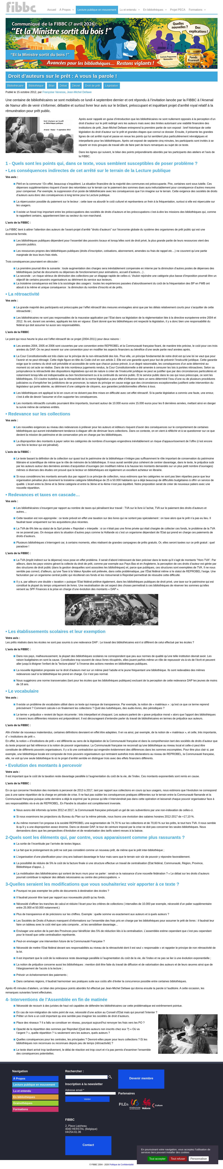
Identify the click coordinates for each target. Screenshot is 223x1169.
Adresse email (74, 1090)
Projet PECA (177, 9)
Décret (76, 85)
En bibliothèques (153, 9)
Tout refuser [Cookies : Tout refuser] (178, 1158)
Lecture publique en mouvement (96, 9)
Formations (195, 9)
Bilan (52, 85)
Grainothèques (22, 1103)
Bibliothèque (36, 85)
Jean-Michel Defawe (79, 92)
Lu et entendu (128, 9)
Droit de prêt (92, 85)
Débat (63, 85)
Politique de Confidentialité (122, 1164)
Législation (111, 85)
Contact (88, 1145)
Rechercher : (74, 1071)
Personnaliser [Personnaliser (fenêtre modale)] (198, 1158)
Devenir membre (141, 1078)
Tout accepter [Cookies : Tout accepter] (157, 1158)
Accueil (51, 9)
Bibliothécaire (15, 85)
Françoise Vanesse (53, 92)
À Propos (65, 9)
